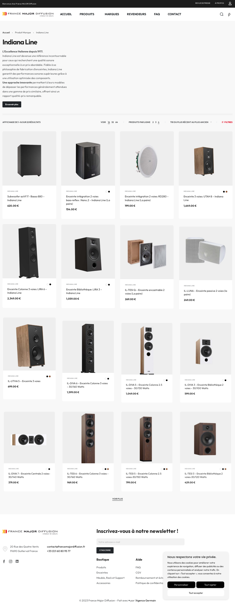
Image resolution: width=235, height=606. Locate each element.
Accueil (6, 32)
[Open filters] (227, 122)
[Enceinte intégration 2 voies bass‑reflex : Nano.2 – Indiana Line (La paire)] (88, 166)
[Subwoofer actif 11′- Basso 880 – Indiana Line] (29, 164)
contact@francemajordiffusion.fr (66, 546)
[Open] (229, 14)
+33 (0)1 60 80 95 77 (58, 551)
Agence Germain (146, 600)
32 (112, 122)
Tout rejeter (210, 584)
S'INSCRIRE (105, 550)
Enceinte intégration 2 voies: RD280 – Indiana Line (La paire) (147, 209)
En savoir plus (11, 104)
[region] (195, 575)
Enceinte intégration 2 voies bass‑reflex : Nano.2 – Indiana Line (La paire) (88, 209)
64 (116, 122)
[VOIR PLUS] (117, 499)
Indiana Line (13, 198)
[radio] (106, 200)
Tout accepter (196, 592)
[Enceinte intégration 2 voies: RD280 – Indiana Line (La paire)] (146, 169)
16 (109, 122)
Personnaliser (181, 584)
